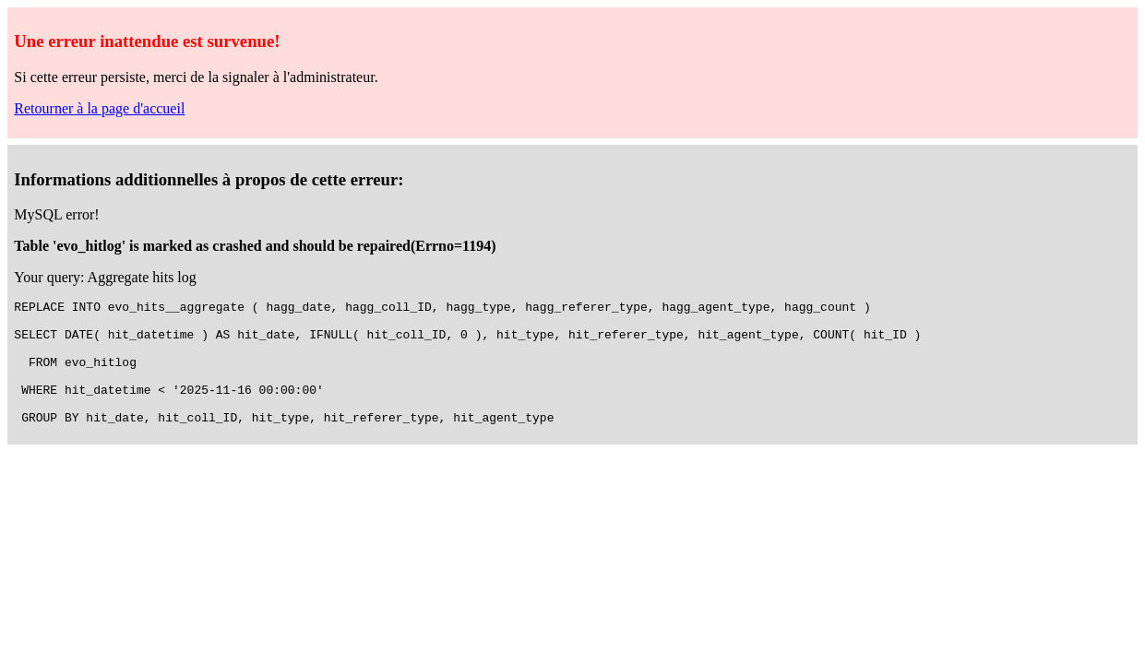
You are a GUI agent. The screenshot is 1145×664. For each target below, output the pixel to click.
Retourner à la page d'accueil (99, 108)
